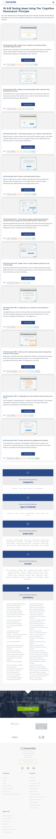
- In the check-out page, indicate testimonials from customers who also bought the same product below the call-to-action (25, 219)
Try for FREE (28, 708)
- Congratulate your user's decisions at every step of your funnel (28, 396)
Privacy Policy (6, 790)
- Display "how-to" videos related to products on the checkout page (26, 263)
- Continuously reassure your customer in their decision (34, 133)
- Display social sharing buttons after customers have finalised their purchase (26, 90)
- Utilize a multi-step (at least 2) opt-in (28, 176)
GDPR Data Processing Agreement (12, 793)
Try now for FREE (28, 761)
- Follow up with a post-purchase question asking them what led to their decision (27, 352)
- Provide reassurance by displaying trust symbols (32, 440)
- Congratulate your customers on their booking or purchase (25, 308)
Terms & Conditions (8, 788)
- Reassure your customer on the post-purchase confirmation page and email (24, 46)
